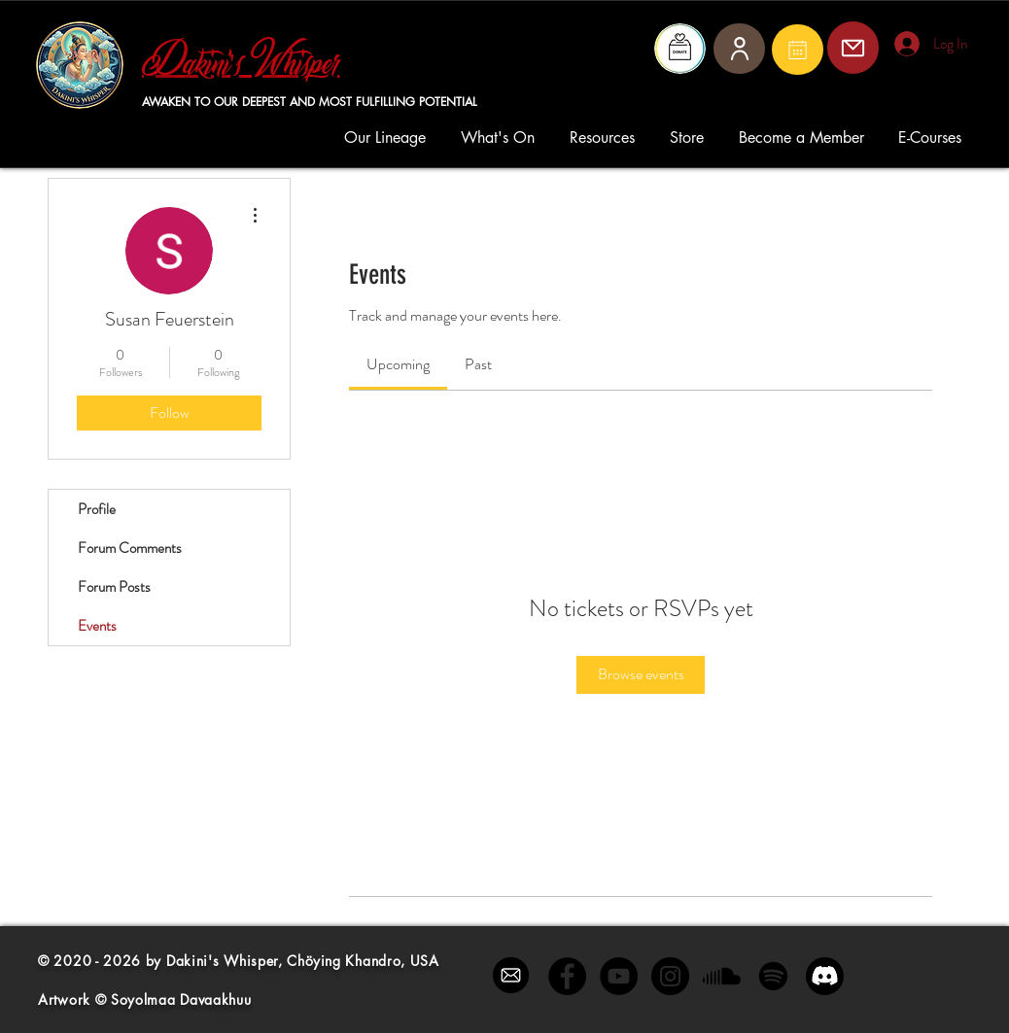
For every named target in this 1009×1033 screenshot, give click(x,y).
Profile (97, 509)
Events (97, 626)
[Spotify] (773, 976)
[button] (388, 137)
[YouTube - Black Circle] (619, 976)
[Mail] (797, 49)
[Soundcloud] (722, 976)
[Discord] (825, 976)
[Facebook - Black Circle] (567, 976)
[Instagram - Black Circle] (670, 976)
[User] (739, 48)
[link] (398, 364)
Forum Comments (130, 548)
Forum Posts (114, 587)
